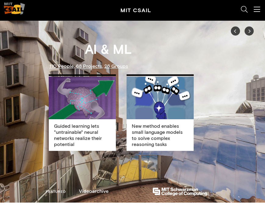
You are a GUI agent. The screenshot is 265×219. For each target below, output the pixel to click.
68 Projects (89, 66)
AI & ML (108, 49)
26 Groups (116, 66)
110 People (61, 66)
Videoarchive (94, 191)
